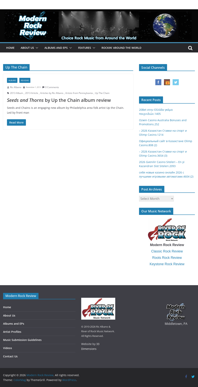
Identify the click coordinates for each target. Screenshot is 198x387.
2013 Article (31, 93)
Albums (12, 80)
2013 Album (16, 93)
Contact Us (10, 356)
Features (84, 48)
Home (10, 48)
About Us (27, 48)
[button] (36, 48)
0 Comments (50, 87)
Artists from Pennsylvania (79, 93)
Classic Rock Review (167, 251)
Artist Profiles (12, 332)
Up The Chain (102, 93)
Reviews (25, 80)
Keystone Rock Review (167, 264)
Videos (7, 348)
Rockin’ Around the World (121, 48)
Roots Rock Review (167, 258)
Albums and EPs (56, 48)
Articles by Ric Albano (51, 93)
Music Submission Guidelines (22, 340)
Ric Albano (15, 87)
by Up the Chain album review (59, 100)
